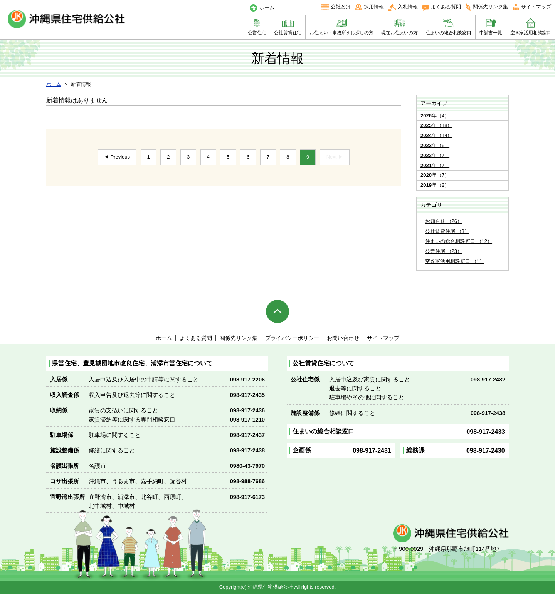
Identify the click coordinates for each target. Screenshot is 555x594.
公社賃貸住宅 (287, 32)
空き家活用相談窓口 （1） (454, 261)
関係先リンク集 (490, 7)
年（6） (434, 145)
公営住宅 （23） (443, 251)
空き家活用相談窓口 (530, 32)
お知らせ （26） (443, 221)
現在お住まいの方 (399, 32)
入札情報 (408, 7)
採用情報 (374, 7)
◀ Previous (117, 157)
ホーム (266, 7)
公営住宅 (257, 32)
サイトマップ (536, 7)
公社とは (341, 7)
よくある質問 (446, 7)
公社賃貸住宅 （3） (447, 231)
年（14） (436, 135)
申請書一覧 (490, 32)
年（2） (434, 185)
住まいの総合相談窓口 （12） (458, 241)
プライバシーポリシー (292, 338)
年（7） (434, 155)
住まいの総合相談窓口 (448, 32)
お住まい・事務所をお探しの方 (341, 32)
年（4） (434, 116)
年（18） (436, 125)
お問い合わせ (343, 338)
